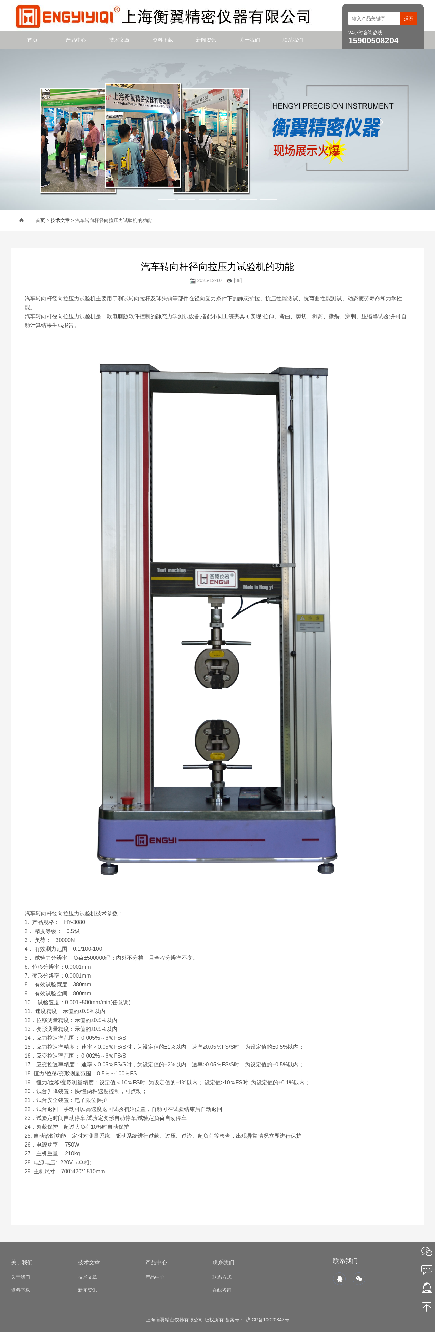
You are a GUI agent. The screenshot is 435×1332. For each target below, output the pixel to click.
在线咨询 (222, 1290)
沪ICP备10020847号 (266, 1319)
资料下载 (163, 40)
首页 (32, 40)
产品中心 (76, 40)
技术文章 (119, 40)
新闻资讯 (206, 40)
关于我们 (249, 40)
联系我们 (292, 40)
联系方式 (222, 1277)
